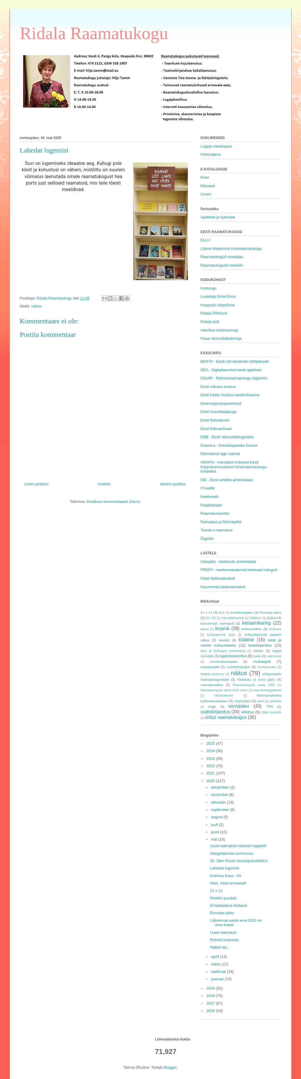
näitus (36, 306)
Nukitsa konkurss (212, 674)
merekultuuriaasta (223, 661)
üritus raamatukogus (226, 717)
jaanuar (218, 979)
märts (216, 964)
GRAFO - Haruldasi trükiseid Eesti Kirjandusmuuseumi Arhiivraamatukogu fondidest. (233, 467)
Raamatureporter (214, 513)
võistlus (247, 712)
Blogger (170, 1067)
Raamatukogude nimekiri (221, 265)
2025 (211, 743)
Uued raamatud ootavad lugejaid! (238, 846)
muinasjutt (262, 661)
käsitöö (224, 640)
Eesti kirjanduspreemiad (220, 403)
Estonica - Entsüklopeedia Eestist (228, 445)
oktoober (219, 802)
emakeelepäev (242, 612)
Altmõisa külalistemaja (219, 330)
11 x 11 (206, 612)
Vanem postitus (173, 484)
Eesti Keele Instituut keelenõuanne (229, 395)
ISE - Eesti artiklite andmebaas (226, 480)
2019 (211, 988)
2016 (211, 1010)
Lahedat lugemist (224, 868)
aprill (215, 956)
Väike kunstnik (271, 712)
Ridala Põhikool (213, 313)
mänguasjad (209, 667)
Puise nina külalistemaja (220, 338)
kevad (204, 629)
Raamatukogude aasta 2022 (254, 685)
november (220, 794)
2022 (211, 766)
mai (214, 839)
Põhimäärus (210, 154)
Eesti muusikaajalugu (218, 411)
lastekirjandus (260, 645)
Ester (204, 177)
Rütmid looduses (224, 940)
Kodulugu (208, 288)
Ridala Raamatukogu (94, 33)
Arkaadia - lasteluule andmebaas (228, 561)
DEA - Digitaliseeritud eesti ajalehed (230, 370)
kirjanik (222, 628)
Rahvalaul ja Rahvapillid (220, 522)
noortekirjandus (238, 667)
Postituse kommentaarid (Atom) (113, 501)
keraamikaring (256, 622)
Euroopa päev (270, 612)
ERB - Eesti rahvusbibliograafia (226, 437)
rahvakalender (223, 695)
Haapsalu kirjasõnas (217, 305)
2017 (211, 1003)
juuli (215, 824)
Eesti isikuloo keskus (218, 386)
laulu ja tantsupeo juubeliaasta (222, 651)
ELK (222, 612)
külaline (246, 639)
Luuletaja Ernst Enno (218, 296)
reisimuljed (242, 701)
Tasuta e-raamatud (216, 530)
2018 (211, 995)
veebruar (219, 971)
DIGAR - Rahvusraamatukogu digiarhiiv (233, 378)
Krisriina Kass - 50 (225, 876)
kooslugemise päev (221, 634)
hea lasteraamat (233, 618)
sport (260, 701)
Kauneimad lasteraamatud (222, 587)
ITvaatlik (207, 488)
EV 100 (211, 618)
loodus (258, 651)
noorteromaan (266, 667)
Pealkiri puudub (223, 898)
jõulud (271, 618)
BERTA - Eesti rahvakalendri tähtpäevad (234, 361)
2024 (211, 751)
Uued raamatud (223, 932)
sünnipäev (238, 706)
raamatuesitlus (211, 685)
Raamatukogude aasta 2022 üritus (224, 690)
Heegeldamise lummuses (231, 853)
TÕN (269, 706)
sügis (212, 706)
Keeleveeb (209, 496)
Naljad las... (220, 947)
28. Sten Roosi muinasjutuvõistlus (238, 861)
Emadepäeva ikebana (228, 905)
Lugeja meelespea (216, 146)
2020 (211, 781)
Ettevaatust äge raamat (220, 453)
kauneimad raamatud (217, 623)
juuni (215, 832)
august (217, 817)
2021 (211, 773)
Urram (205, 194)
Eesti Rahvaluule (214, 420)
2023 (211, 758)
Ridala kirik (209, 321)
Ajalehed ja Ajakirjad (217, 217)
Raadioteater (211, 505)
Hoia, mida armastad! (228, 883)
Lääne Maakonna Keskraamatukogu (231, 248)
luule (257, 656)
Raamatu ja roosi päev (256, 679)
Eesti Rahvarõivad (216, 428)
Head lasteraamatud (217, 578)
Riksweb (207, 186)
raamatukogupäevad (267, 690)
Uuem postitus (36, 484)
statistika (275, 701)
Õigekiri (206, 538)
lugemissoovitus (233, 656)
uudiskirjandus (215, 711)
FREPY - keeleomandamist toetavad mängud (238, 570)
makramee (274, 656)
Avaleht (104, 484)
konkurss (275, 629)
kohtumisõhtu (251, 629)
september (220, 809)
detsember (220, 787)
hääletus (255, 618)
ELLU (205, 240)
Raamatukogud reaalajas (221, 257)
